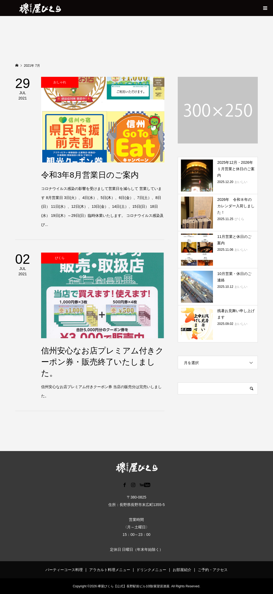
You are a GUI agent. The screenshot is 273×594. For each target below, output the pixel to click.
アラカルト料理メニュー (109, 570)
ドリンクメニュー (151, 570)
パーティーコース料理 (64, 570)
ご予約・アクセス (213, 570)
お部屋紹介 (182, 570)
